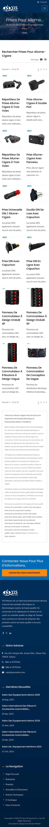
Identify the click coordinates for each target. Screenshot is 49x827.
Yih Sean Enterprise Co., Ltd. (30, 818)
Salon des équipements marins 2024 (21, 720)
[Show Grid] (41, 59)
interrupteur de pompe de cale (15, 523)
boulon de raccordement (26, 520)
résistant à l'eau (20, 533)
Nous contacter (10, 536)
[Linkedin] (10, 633)
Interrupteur (37, 507)
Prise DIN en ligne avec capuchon (34, 264)
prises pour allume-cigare (13, 517)
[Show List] (45, 59)
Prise (6, 510)
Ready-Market (35, 823)
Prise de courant (14, 510)
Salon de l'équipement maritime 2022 (21, 746)
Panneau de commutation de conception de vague (36, 373)
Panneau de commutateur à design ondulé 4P (12, 318)
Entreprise (10, 779)
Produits (9, 784)
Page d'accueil (12, 774)
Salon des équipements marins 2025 (21, 694)
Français (43, 2)
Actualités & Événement (17, 789)
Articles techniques (14, 794)
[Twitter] (7, 633)
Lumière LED (27, 507)
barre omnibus (37, 517)
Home (24, 33)
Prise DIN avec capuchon (11, 263)
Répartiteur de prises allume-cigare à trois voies (11, 105)
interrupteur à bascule (12, 530)
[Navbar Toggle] (44, 8)
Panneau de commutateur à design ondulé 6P (37, 318)
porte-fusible (27, 517)
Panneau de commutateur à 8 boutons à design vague (12, 373)
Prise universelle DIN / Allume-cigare (12, 213)
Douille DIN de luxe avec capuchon (35, 213)
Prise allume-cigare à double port (37, 103)
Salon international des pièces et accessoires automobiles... (19, 707)
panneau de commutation (13, 514)
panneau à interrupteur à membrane (17, 527)
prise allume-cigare (11, 520)
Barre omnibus (26, 510)
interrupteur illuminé (33, 523)
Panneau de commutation (13, 507)
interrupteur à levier (27, 530)
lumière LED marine (30, 514)
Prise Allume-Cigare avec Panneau (35, 158)
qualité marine (10, 533)
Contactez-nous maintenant (24, 573)
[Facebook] (3, 633)
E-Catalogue (11, 800)
